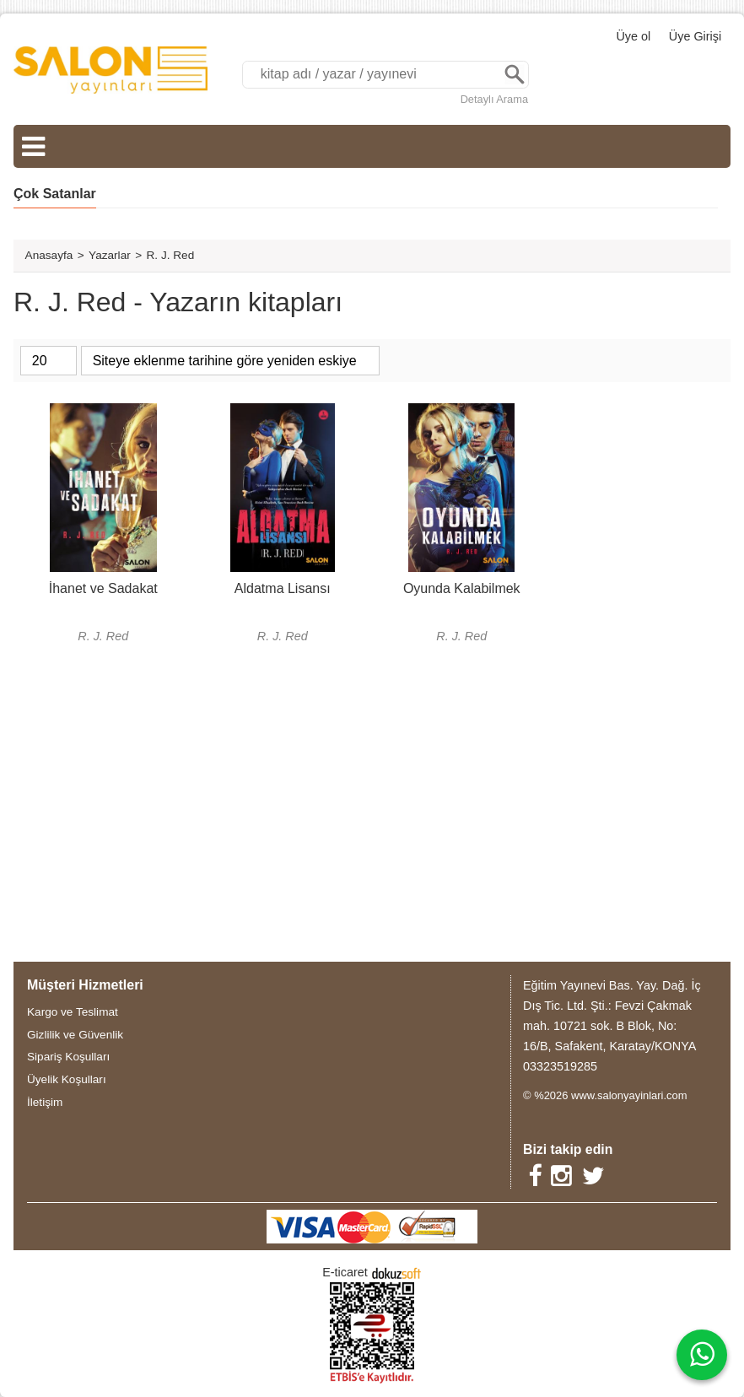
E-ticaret (345, 1272)
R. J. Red (103, 636)
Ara (514, 75)
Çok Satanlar (54, 193)
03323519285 (560, 1066)
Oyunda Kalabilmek (461, 588)
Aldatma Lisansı (283, 588)
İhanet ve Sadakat (103, 588)
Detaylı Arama (494, 99)
